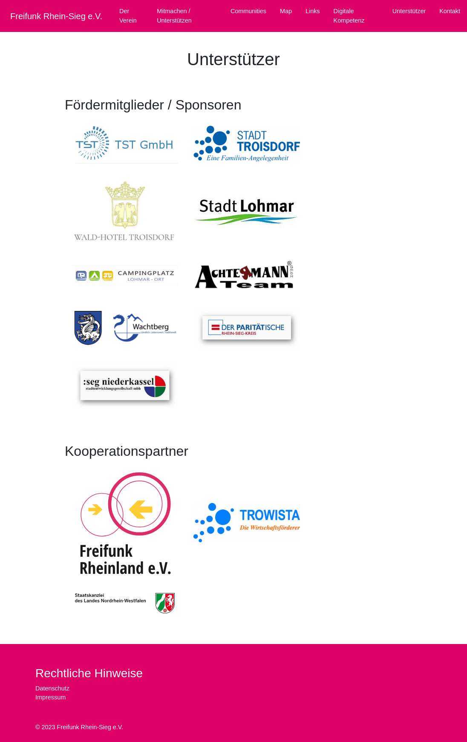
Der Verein (128, 16)
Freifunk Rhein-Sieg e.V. (56, 16)
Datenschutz (52, 688)
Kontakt (449, 11)
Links (313, 11)
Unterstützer (409, 11)
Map (286, 11)
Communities (248, 11)
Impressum (50, 697)
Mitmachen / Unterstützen (174, 16)
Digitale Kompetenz (349, 16)
